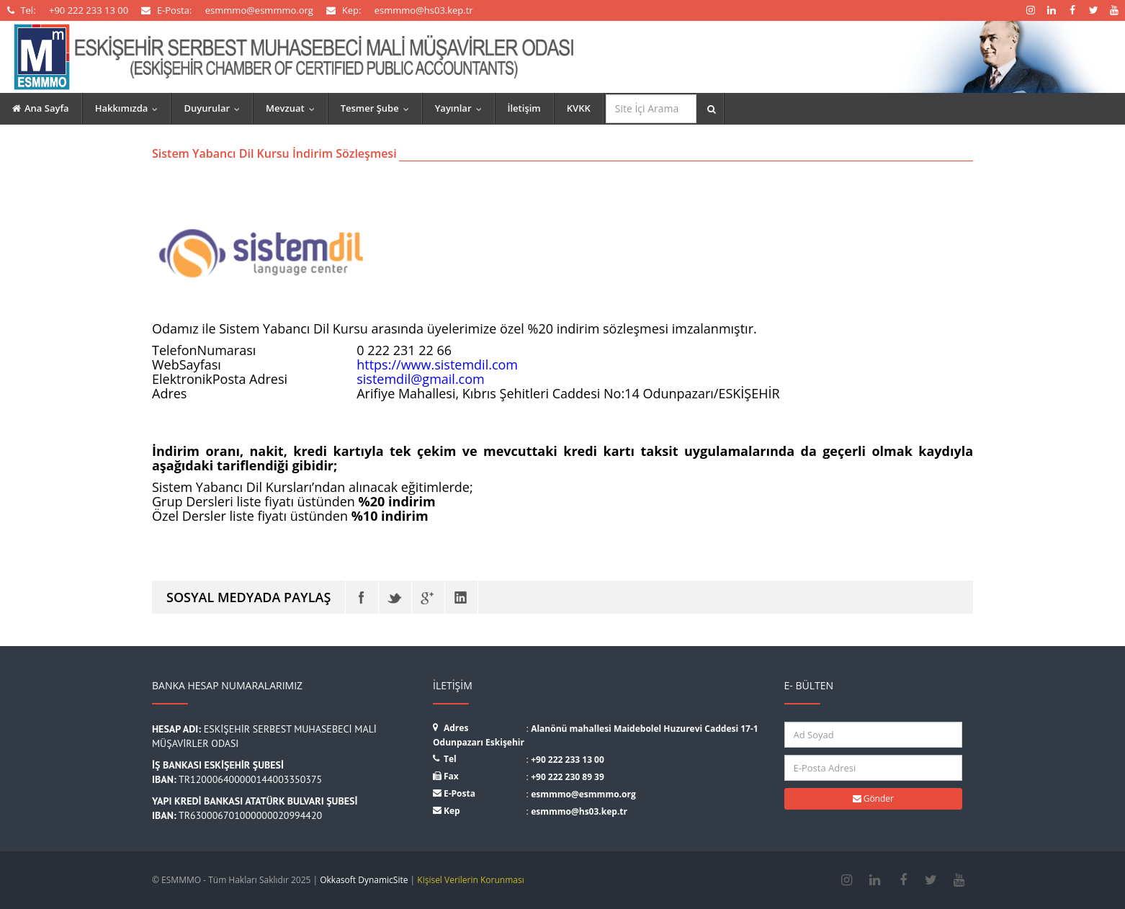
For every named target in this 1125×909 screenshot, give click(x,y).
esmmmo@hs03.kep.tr (579, 811)
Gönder (873, 798)
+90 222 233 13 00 (567, 759)
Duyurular (215, 108)
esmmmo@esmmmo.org (583, 794)
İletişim (524, 108)
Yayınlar (461, 108)
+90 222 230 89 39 (567, 777)
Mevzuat (293, 108)
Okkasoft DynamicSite (364, 880)
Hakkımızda (130, 108)
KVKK (579, 108)
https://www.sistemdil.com (437, 364)
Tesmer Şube (378, 108)
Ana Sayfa (40, 108)
